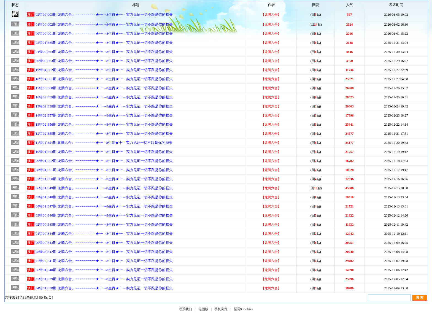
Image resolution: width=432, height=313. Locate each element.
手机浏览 (221, 309)
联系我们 (185, 309)
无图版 (203, 309)
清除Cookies (243, 309)
